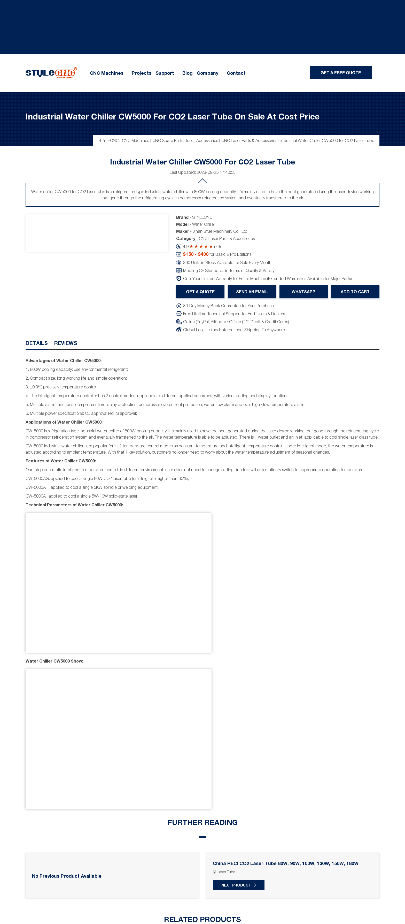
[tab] (37, 344)
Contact (236, 73)
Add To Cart (355, 291)
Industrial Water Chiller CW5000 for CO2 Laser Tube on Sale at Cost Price (173, 116)
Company (208, 73)
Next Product (236, 885)
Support (164, 73)
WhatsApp (304, 291)
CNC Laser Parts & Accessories (227, 238)
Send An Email (252, 291)
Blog (187, 73)
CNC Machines (106, 73)
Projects (141, 73)
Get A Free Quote (341, 72)
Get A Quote (200, 291)
